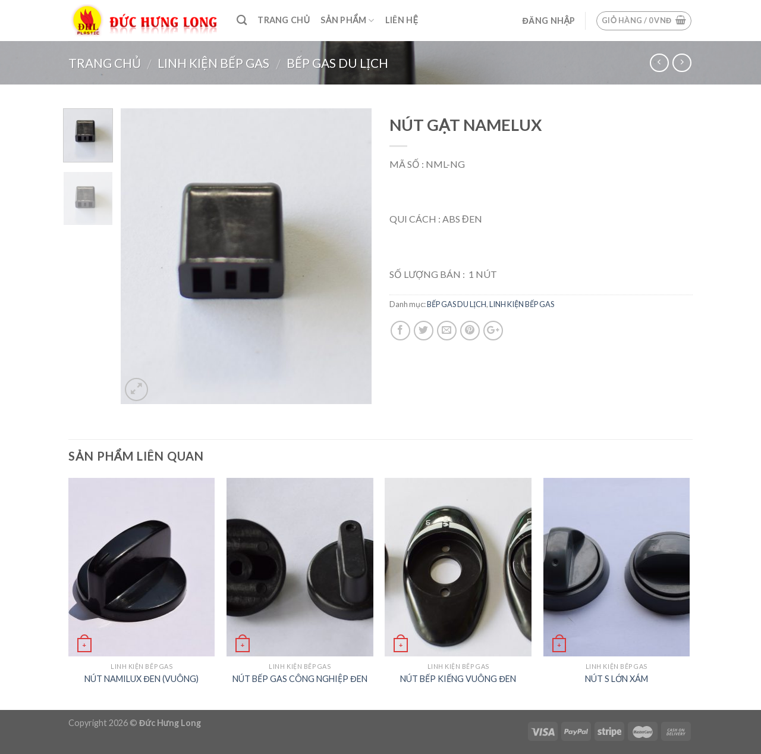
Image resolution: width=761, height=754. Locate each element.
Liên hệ (401, 20)
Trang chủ (283, 20)
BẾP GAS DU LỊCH (337, 62)
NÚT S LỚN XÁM (616, 679)
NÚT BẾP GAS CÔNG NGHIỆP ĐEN (299, 679)
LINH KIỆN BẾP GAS (213, 62)
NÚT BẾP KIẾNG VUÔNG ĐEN (457, 679)
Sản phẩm (347, 20)
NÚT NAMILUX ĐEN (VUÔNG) (141, 679)
